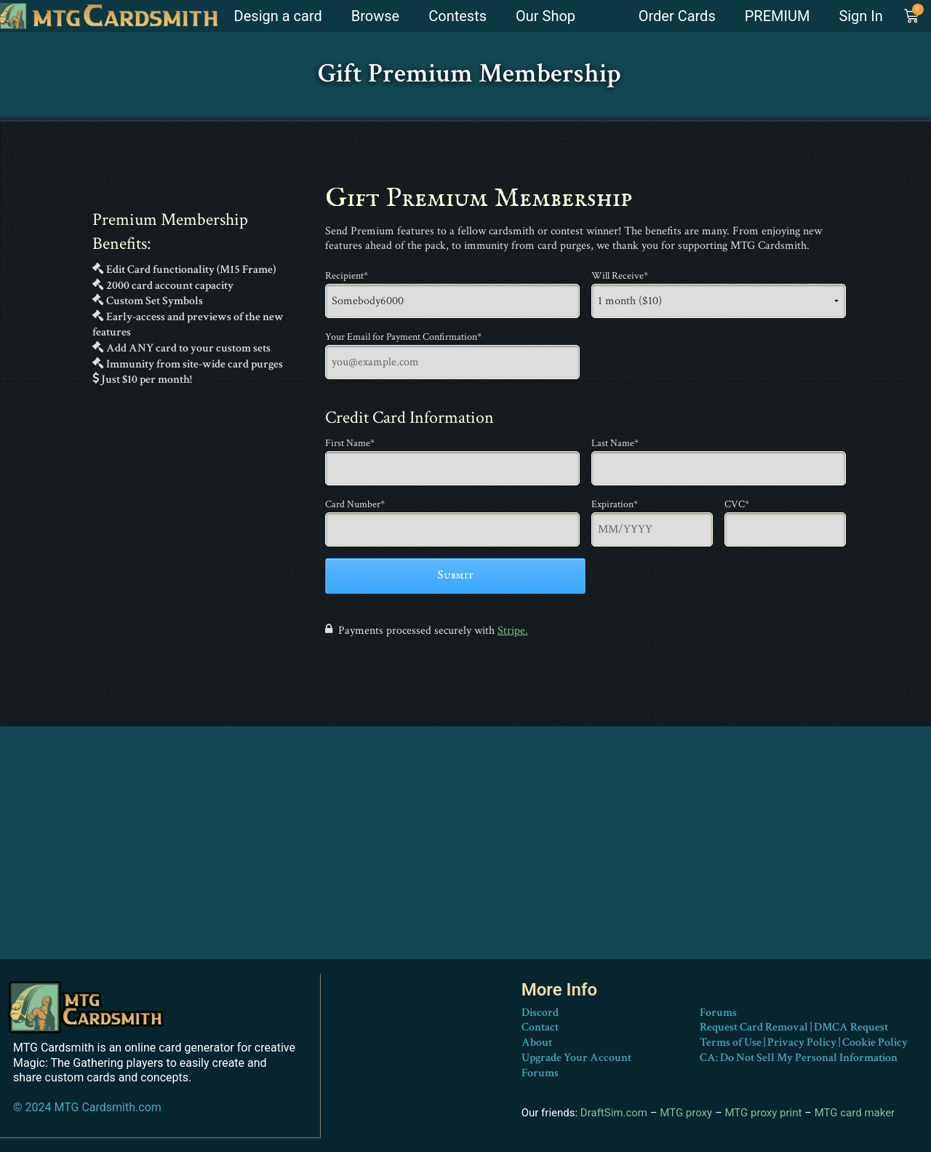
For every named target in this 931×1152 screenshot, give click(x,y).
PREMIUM (777, 16)
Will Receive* (619, 275)
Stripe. (513, 630)
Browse (375, 16)
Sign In (860, 16)
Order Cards (677, 16)
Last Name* (615, 443)
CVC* (736, 504)
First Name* (350, 443)
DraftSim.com (613, 1112)
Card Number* (355, 504)
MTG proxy (686, 1112)
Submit (455, 575)
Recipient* (346, 275)
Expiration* (614, 504)
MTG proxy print (763, 1112)
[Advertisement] (465, 857)
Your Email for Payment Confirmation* (403, 336)
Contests (457, 16)
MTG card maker (855, 1112)
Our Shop (545, 16)
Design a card (278, 16)
